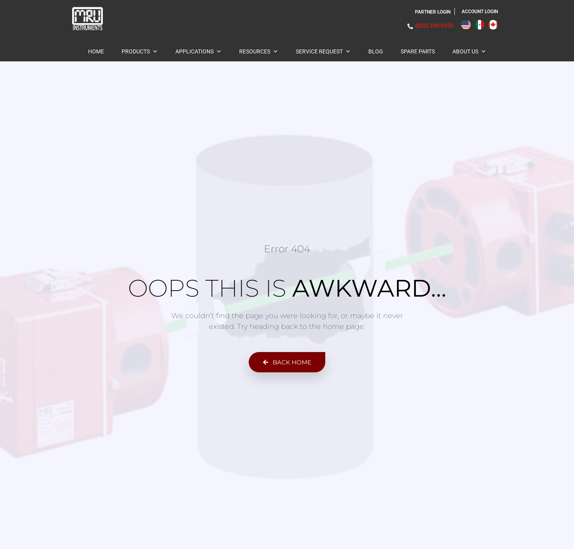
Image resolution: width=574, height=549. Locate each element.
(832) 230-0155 (434, 25)
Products (140, 51)
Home (96, 51)
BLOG (375, 51)
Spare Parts (418, 51)
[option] (481, 25)
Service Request (323, 51)
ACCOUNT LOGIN (480, 11)
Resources (258, 51)
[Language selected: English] (481, 24)
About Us (469, 51)
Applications (198, 51)
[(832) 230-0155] (410, 26)
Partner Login (432, 12)
